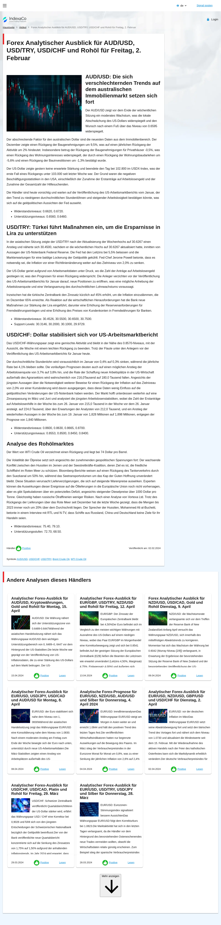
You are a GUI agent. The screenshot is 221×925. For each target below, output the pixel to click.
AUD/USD (22, 559)
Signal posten (205, 5)
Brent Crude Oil (61, 559)
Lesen (62, 675)
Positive (26, 548)
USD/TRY (46, 559)
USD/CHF (34, 559)
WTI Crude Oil (78, 559)
